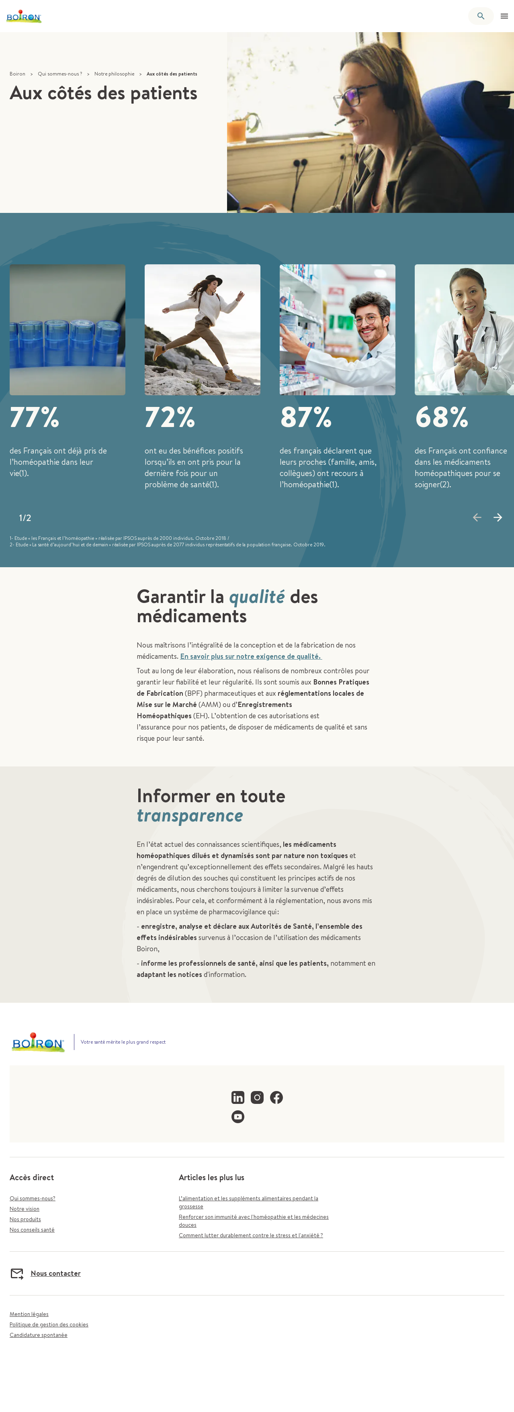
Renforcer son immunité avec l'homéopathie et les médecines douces (254, 1221)
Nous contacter (45, 1273)
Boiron (17, 73)
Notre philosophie (114, 73)
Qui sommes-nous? (32, 1198)
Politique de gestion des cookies (49, 1324)
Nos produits (25, 1219)
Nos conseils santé (32, 1230)
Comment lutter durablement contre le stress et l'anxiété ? (251, 1235)
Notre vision (24, 1209)
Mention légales (29, 1314)
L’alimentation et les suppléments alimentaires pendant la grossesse (248, 1202)
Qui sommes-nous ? (60, 73)
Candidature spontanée (39, 1335)
